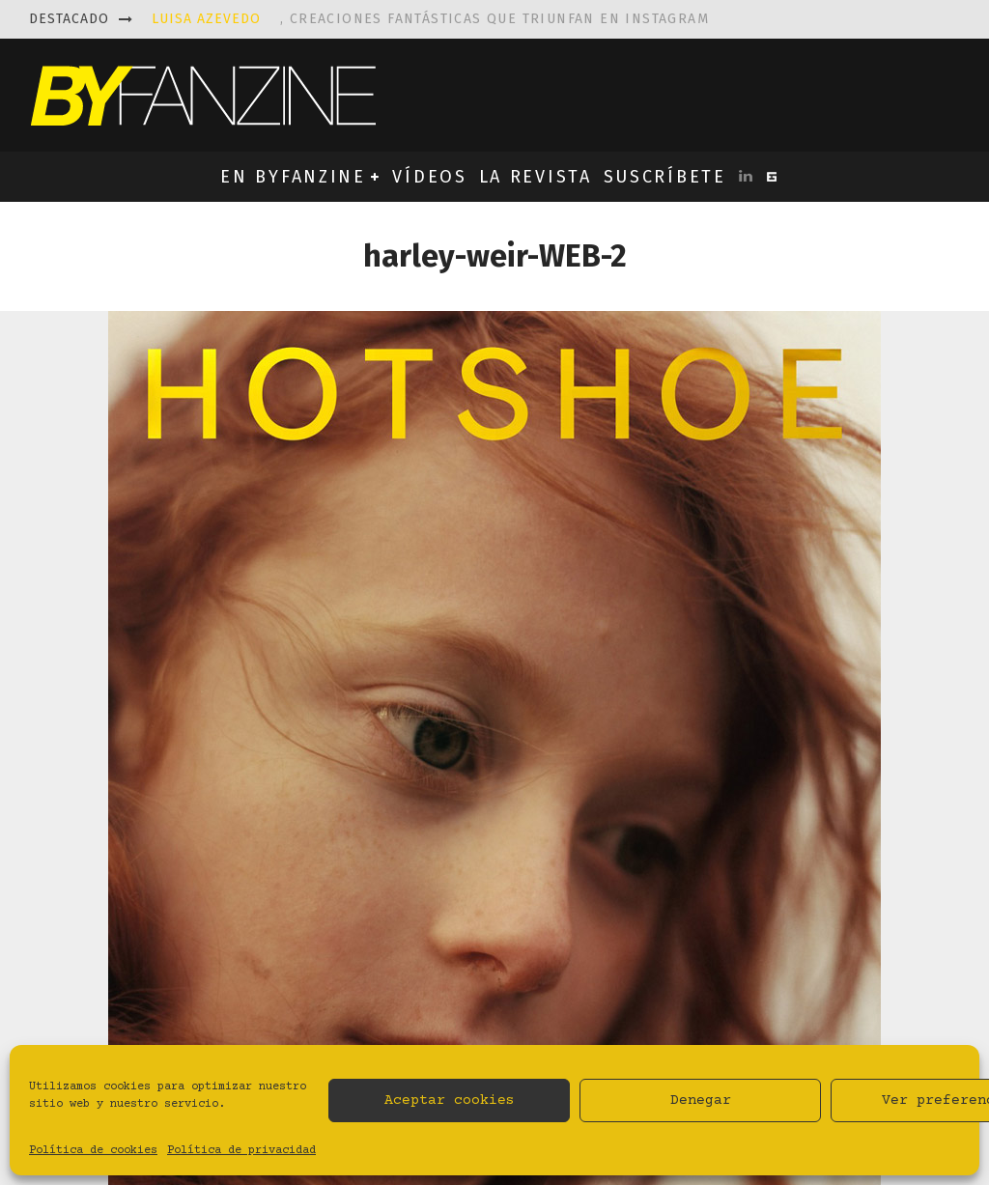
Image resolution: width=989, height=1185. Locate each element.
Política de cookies (93, 1150)
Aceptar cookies (449, 1100)
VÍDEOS (429, 176)
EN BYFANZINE (292, 176)
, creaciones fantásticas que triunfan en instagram (430, 19)
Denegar (700, 1100)
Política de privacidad (241, 1150)
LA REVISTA (535, 176)
